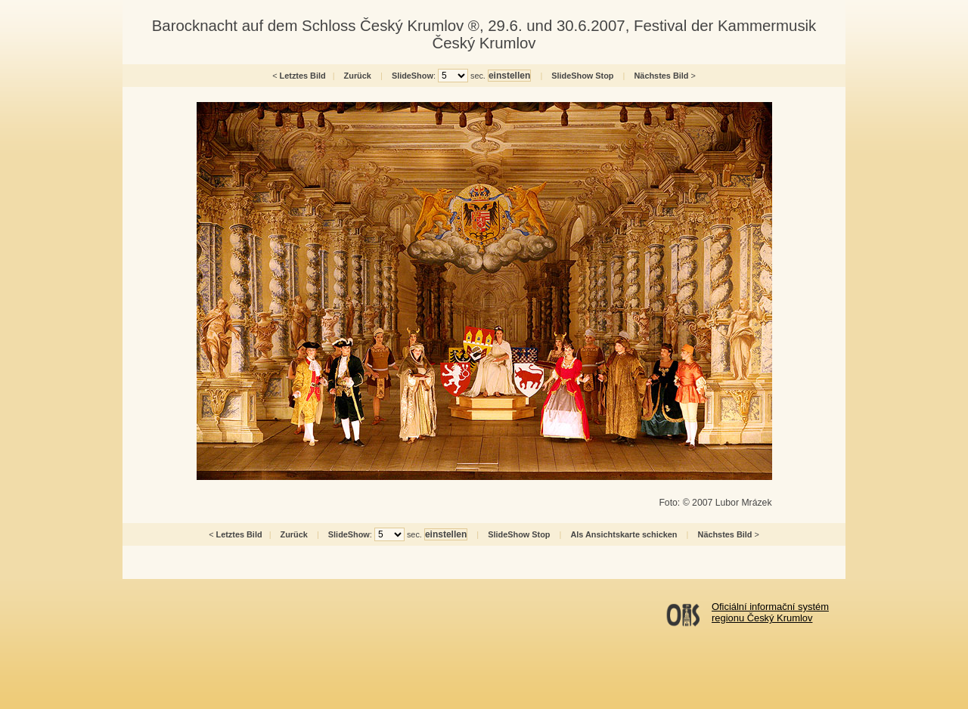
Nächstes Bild (661, 75)
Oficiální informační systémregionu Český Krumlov (770, 612)
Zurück (357, 75)
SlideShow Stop (582, 75)
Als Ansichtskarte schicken (623, 534)
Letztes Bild (303, 75)
